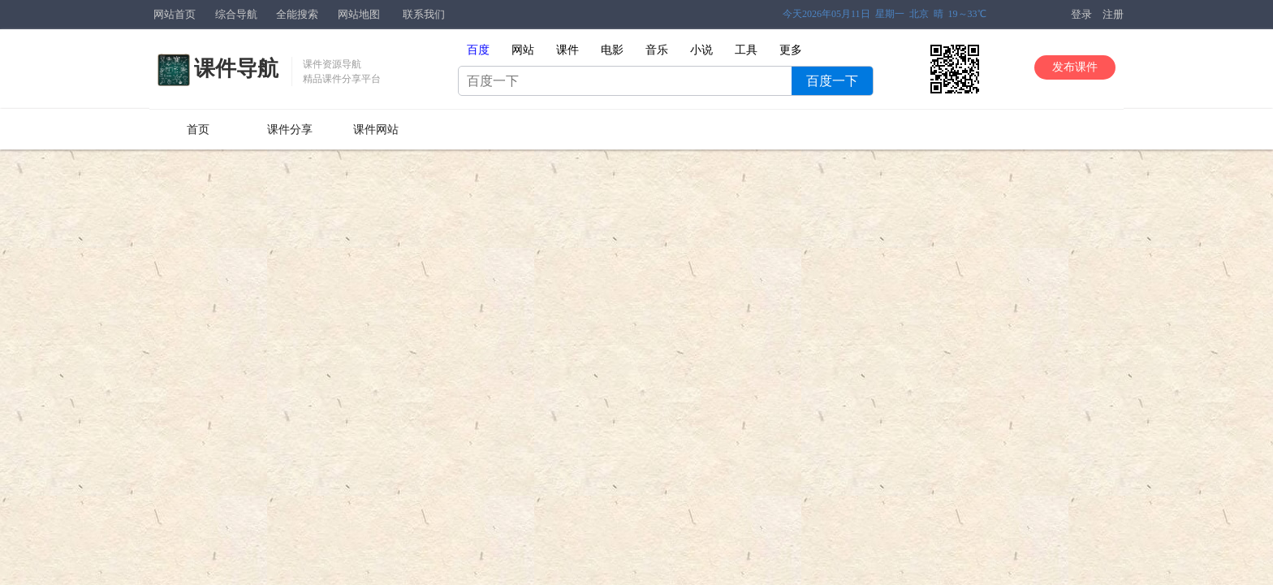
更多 (790, 50)
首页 (198, 130)
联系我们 (424, 14)
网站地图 (359, 14)
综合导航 (236, 14)
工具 (746, 50)
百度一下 (832, 81)
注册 (1113, 14)
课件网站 (376, 130)
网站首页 (174, 14)
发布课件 (1075, 67)
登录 (1081, 14)
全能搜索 (297, 14)
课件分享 (290, 130)
